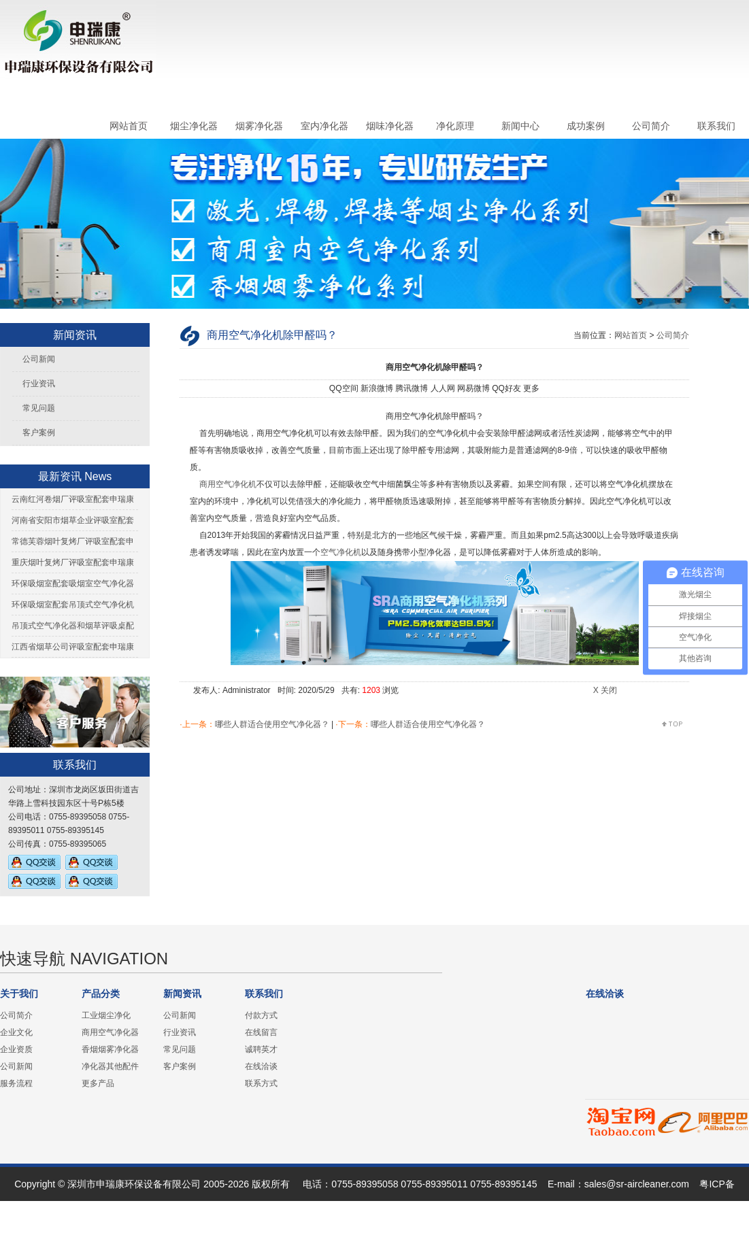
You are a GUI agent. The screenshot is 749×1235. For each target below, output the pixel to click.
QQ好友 (506, 388)
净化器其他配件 (110, 1066)
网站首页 (129, 125)
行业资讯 (38, 383)
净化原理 (455, 125)
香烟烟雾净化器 (110, 1049)
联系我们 (716, 125)
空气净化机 (340, 552)
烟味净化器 (390, 125)
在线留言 (261, 1032)
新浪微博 (377, 388)
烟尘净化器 (194, 125)
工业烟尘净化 (106, 1015)
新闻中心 (520, 125)
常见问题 (38, 408)
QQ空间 (344, 388)
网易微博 (473, 388)
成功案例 (586, 125)
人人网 (443, 388)
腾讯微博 (411, 388)
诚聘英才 (261, 1049)
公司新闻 (38, 359)
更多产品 (98, 1083)
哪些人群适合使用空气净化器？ (272, 724)
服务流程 (16, 1083)
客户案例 (38, 432)
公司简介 (651, 125)
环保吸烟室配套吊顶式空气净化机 (73, 604)
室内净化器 (324, 125)
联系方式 (261, 1083)
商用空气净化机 (226, 484)
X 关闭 (605, 690)
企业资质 (16, 1049)
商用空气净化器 (110, 1032)
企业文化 (16, 1032)
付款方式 (261, 1015)
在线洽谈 (261, 1066)
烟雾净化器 (259, 125)
